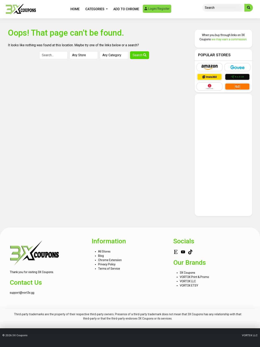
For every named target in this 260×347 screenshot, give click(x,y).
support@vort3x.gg (22, 292)
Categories (95, 9)
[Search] (223, 8)
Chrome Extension (110, 260)
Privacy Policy (107, 264)
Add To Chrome (126, 9)
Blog (101, 255)
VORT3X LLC (188, 281)
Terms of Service (109, 268)
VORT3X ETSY (189, 285)
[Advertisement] (223, 155)
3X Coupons (187, 272)
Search (139, 55)
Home (75, 9)
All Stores (104, 251)
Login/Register (157, 9)
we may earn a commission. (229, 39)
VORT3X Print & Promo (194, 277)
